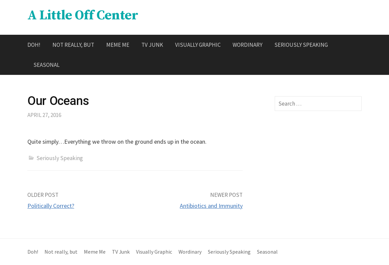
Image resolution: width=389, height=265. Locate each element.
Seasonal (46, 65)
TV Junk (152, 44)
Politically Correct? (50, 206)
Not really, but (73, 44)
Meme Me (117, 44)
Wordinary (247, 44)
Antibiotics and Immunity (211, 206)
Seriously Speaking (301, 44)
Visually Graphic (198, 44)
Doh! (33, 44)
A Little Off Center (82, 15)
